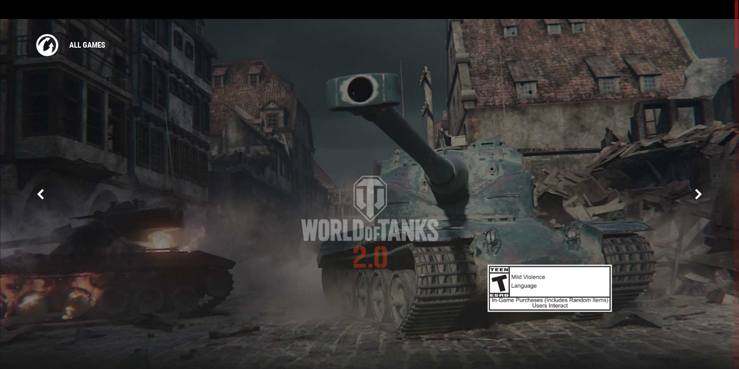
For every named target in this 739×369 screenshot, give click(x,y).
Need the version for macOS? (369, 283)
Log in (671, 9)
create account (712, 9)
